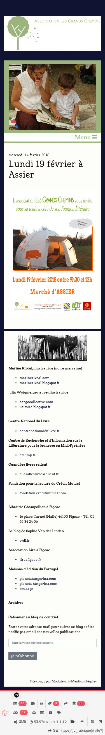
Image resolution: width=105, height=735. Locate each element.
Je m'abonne (22, 656)
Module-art (60, 681)
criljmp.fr (28, 455)
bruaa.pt (26, 588)
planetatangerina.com (38, 578)
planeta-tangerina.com (38, 583)
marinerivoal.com (35, 378)
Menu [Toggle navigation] (86, 137)
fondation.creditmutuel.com (43, 493)
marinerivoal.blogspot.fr (40, 383)
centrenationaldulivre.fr (40, 431)
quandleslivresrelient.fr (39, 474)
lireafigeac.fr (30, 559)
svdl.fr (25, 540)
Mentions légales (84, 681)
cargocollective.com (36, 402)
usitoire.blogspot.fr (35, 407)
